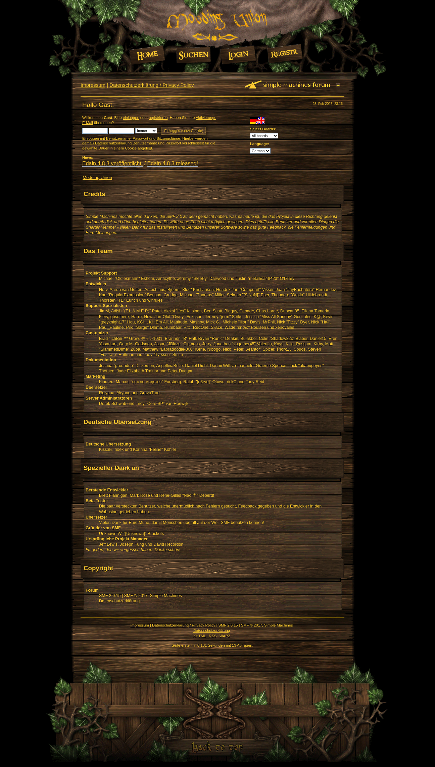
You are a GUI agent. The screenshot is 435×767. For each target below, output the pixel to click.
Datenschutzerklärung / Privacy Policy (151, 85)
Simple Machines (166, 595)
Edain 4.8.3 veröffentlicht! (112, 163)
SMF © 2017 (136, 595)
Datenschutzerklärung (119, 601)
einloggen (131, 118)
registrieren (158, 118)
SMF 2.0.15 (109, 595)
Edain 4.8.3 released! (172, 163)
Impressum (93, 85)
